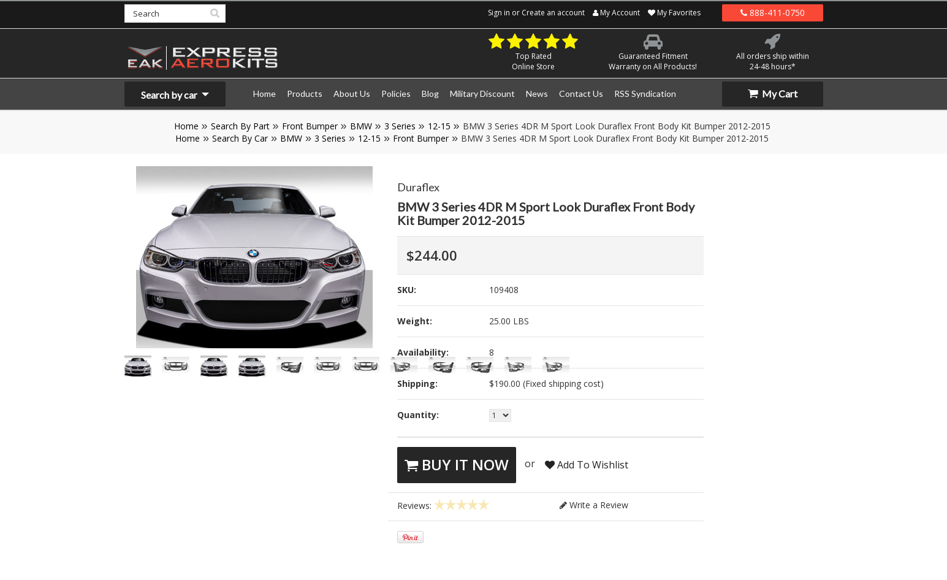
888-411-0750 (772, 12)
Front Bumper (310, 126)
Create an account (553, 12)
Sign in (499, 12)
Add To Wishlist (586, 464)
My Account (616, 12)
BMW (361, 126)
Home (186, 126)
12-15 (439, 126)
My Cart (772, 93)
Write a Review (594, 505)
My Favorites (674, 12)
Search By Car (240, 138)
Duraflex (418, 187)
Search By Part (240, 126)
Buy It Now (457, 464)
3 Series (400, 126)
